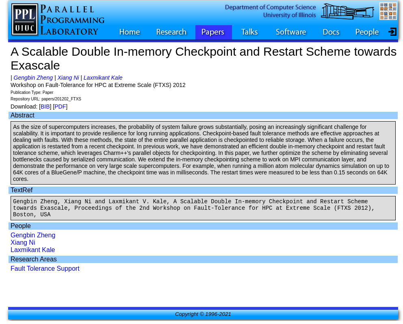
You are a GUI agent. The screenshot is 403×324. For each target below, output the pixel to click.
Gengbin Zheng (33, 77)
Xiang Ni (68, 77)
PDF (60, 106)
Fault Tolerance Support (45, 272)
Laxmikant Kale (103, 77)
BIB (45, 106)
